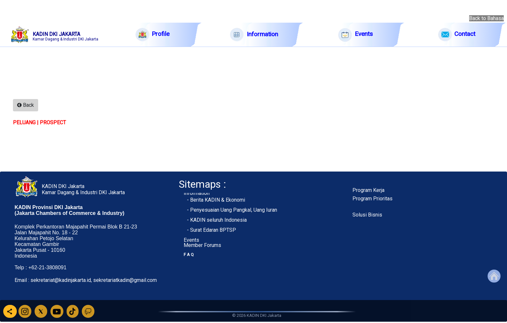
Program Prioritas (372, 198)
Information (197, 193)
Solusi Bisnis (367, 215)
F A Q (189, 254)
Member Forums (202, 245)
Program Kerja (368, 190)
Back (25, 105)
